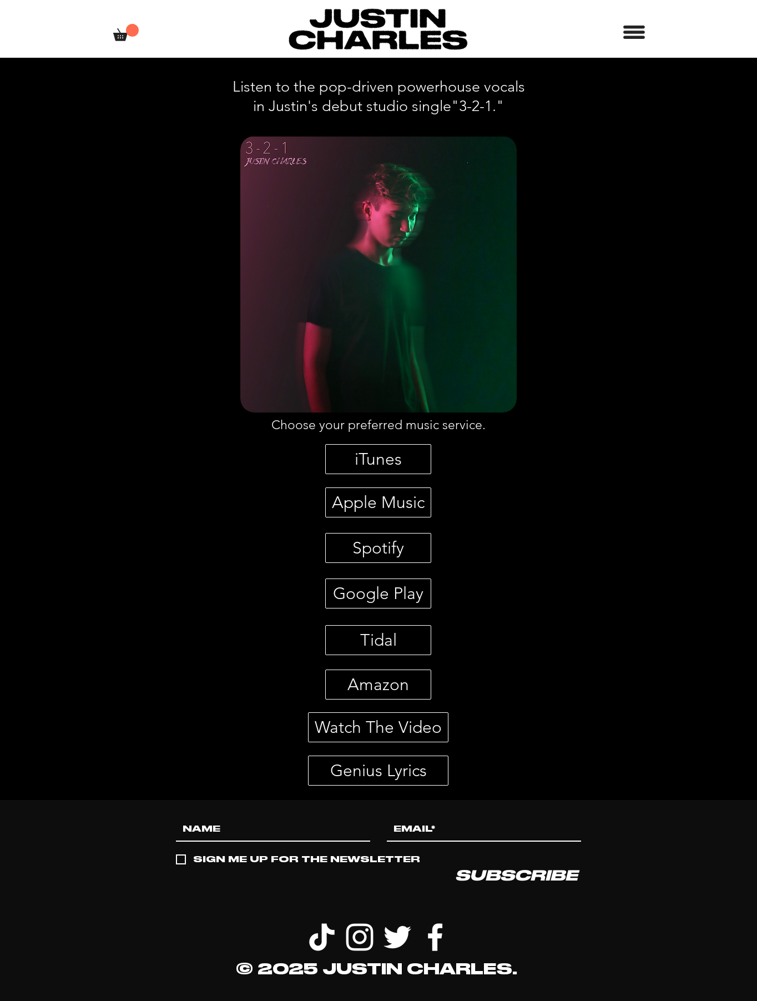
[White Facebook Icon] (435, 937)
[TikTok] (322, 937)
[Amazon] (378, 685)
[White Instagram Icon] (359, 937)
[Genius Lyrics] (378, 771)
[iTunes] (378, 459)
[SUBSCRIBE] (516, 875)
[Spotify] (378, 548)
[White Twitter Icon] (397, 937)
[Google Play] (378, 593)
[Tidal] (378, 640)
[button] (126, 32)
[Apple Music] (378, 502)
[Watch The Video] (378, 727)
